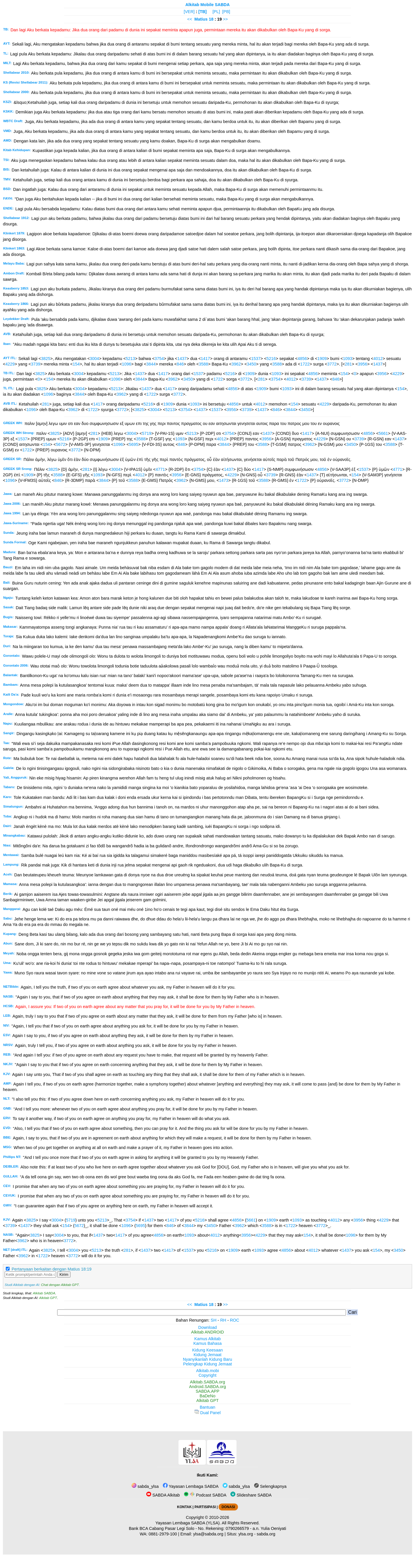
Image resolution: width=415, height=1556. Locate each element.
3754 (159, 358)
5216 (271, 358)
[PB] (226, 11)
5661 (383, 433)
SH (213, 1320)
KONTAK (184, 1507)
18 (211, 19)
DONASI (228, 1507)
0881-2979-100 (163, 1534)
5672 (60, 444)
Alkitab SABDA (44, 1293)
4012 (377, 358)
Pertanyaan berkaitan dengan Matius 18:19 (51, 1269)
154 (76, 364)
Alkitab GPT (48, 1298)
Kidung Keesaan (207, 1350)
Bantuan (207, 1407)
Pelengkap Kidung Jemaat (207, 1364)
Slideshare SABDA (251, 1495)
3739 (35, 364)
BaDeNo (207, 1396)
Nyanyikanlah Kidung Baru (207, 1359)
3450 (251, 364)
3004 (94, 358)
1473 (223, 480)
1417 (205, 358)
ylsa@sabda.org (208, 1534)
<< (189, 19)
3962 (236, 364)
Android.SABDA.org (207, 1386)
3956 (362, 364)
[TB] (202, 11)
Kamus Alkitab (207, 1338)
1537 (255, 358)
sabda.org (266, 1534)
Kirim (63, 1274)
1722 (305, 364)
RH (223, 1320)
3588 (203, 364)
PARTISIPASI (205, 1507)
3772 (331, 364)
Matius (201, 19)
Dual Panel (207, 1412)
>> (225, 19)
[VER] (189, 11)
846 (180, 364)
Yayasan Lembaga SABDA (191, 1486)
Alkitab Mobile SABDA (207, 4)
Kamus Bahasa (207, 1343)
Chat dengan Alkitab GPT (60, 1285)
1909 (322, 358)
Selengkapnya (270, 1486)
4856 (302, 358)
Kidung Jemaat (207, 1354)
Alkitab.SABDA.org (207, 1382)
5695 (133, 444)
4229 (10, 364)
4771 (160, 469)
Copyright (207, 1375)
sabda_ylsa (145, 1486)
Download (207, 1327)
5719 (146, 433)
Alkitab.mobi (207, 1370)
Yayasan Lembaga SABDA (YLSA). (188, 1523)
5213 (130, 358)
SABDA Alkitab (163, 1495)
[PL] (216, 11)
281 (348, 364)
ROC (234, 1320)
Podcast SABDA (205, 1495)
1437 (182, 358)
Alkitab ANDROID (207, 1332)
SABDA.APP (207, 1391)
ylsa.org (245, 1534)
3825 (45, 358)
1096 (126, 364)
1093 (347, 358)
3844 (151, 364)
